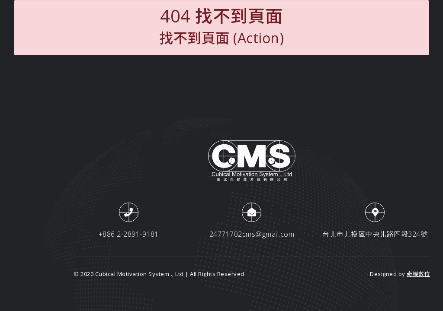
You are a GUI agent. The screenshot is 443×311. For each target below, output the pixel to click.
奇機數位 (418, 274)
